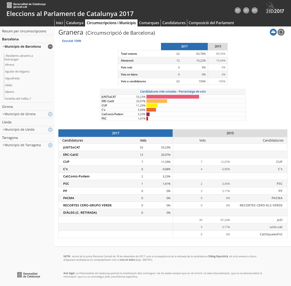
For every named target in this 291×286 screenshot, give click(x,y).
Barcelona (10, 39)
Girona (7, 106)
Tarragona (10, 137)
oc (246, 10)
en (255, 10)
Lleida (6, 122)
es (237, 10)
